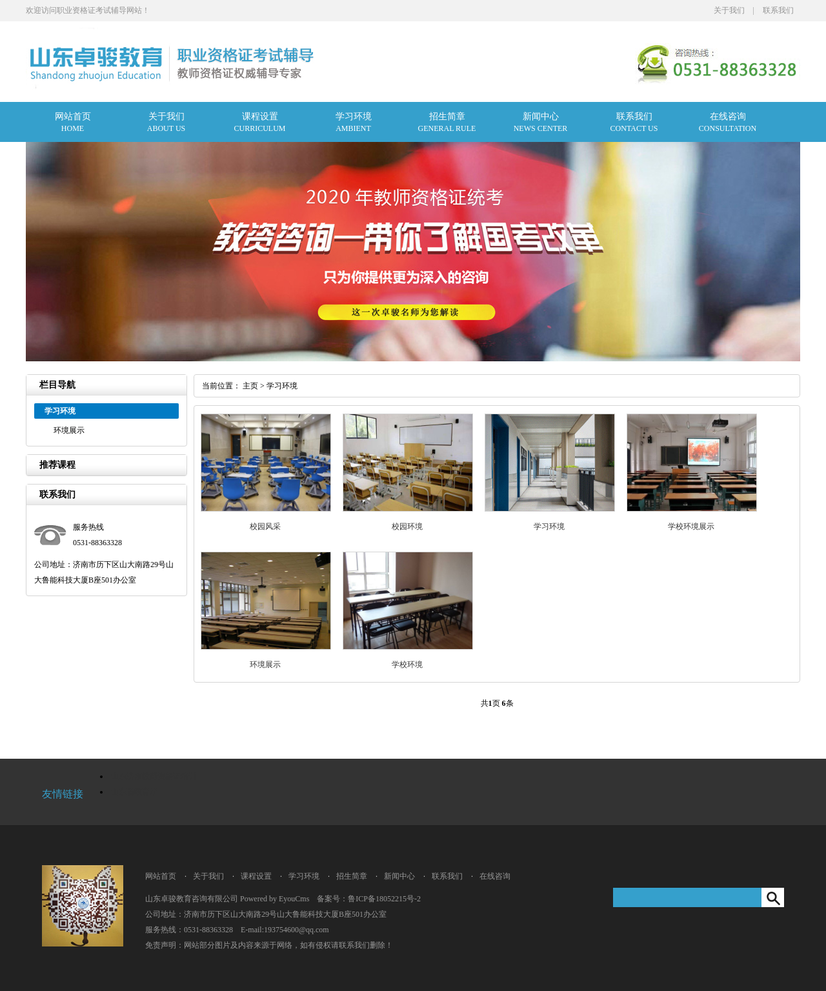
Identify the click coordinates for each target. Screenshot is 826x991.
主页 (250, 385)
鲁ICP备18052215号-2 (384, 898)
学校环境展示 (691, 526)
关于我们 (729, 10)
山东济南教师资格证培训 (153, 776)
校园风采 (265, 526)
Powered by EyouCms (273, 898)
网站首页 (73, 116)
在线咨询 (728, 116)
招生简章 (447, 116)
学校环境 (407, 664)
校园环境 (407, 526)
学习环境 (354, 116)
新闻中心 (541, 116)
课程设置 (260, 116)
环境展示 (69, 430)
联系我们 (778, 10)
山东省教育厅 (134, 791)
